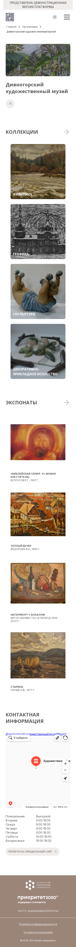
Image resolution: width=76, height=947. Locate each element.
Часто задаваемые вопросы (38, 910)
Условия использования (38, 932)
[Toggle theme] (55, 17)
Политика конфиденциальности (38, 924)
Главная (11, 26)
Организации (30, 26)
